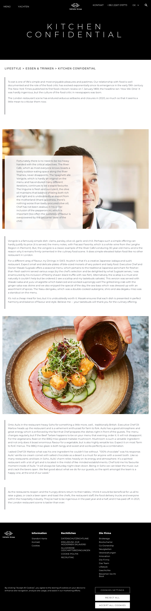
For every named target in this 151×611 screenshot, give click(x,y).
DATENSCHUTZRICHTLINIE (75, 538)
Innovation (104, 556)
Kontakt (98, 5)
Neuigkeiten (105, 549)
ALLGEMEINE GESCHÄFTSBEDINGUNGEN (75, 549)
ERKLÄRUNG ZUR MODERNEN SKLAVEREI (73, 543)
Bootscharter (106, 542)
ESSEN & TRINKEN (40, 68)
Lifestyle (103, 566)
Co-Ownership (106, 545)
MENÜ (7, 6)
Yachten (23, 6)
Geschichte (104, 570)
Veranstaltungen (107, 552)
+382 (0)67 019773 (117, 5)
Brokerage (104, 538)
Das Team (104, 563)
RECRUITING (67, 557)
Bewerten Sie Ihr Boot (107, 575)
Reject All (112, 600)
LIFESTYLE (13, 68)
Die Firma (104, 559)
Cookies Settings (112, 593)
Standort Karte (39, 538)
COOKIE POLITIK (69, 554)
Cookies (36, 545)
